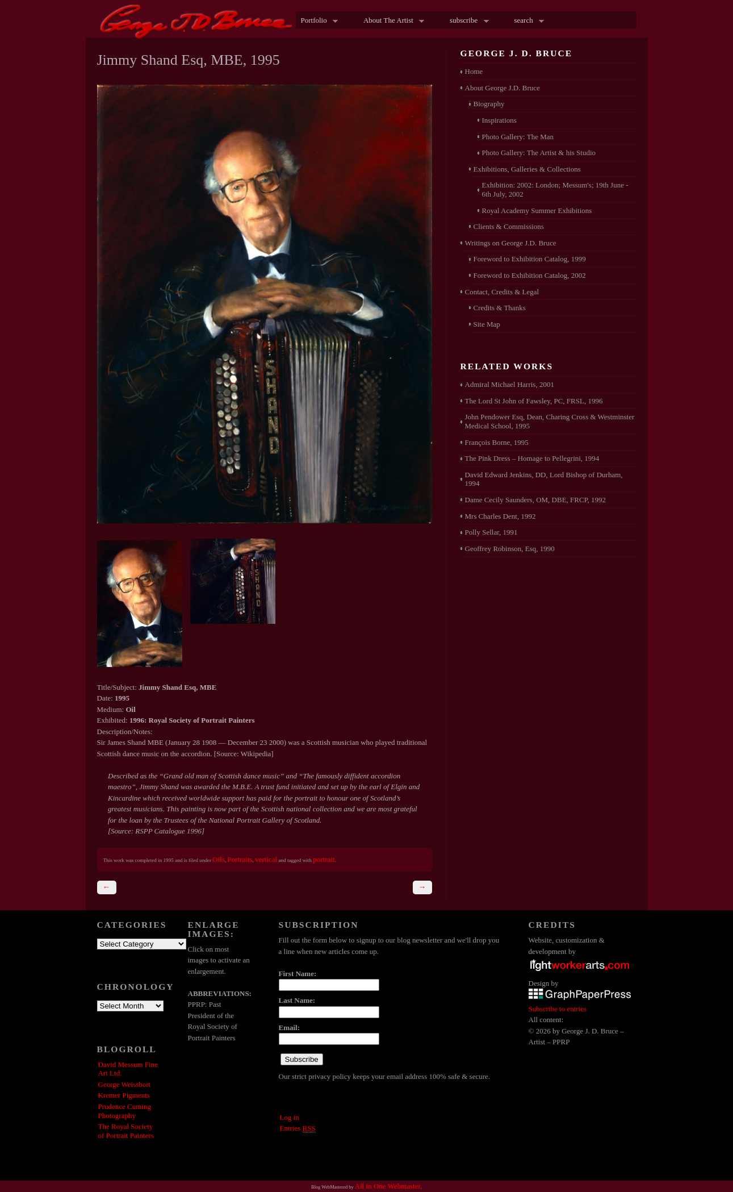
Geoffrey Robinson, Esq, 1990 (510, 548)
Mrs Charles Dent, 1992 (500, 516)
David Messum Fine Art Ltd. (128, 1069)
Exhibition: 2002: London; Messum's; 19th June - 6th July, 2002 (555, 189)
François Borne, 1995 (497, 442)
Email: (289, 1027)
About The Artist (391, 21)
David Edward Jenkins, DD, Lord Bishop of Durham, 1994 (544, 479)
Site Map (487, 324)
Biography (489, 103)
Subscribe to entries (558, 1009)
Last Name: (297, 1000)
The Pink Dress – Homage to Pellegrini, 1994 (532, 458)
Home (474, 71)
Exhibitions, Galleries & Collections (527, 169)
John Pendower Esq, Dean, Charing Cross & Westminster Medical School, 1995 (550, 421)
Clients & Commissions (509, 226)
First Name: (298, 973)
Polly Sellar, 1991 (491, 532)
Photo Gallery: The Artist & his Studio (539, 152)
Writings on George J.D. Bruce (510, 243)
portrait (323, 859)
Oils (218, 859)
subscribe (467, 21)
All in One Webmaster (388, 1186)
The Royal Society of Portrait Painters (126, 1131)
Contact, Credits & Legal (502, 291)
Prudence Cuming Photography (125, 1111)
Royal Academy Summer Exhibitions (537, 210)
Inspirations (499, 120)
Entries (298, 1128)
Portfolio (317, 21)
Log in (289, 1117)
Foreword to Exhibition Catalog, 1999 (530, 259)
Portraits (240, 859)
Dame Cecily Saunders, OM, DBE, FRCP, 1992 (535, 499)
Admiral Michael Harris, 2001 (509, 384)
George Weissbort (124, 1084)
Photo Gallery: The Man (518, 136)
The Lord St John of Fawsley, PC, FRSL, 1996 (534, 401)
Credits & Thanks (500, 307)
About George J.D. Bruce (502, 88)
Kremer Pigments (124, 1095)
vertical (266, 859)
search (526, 21)
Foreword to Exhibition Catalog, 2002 (530, 275)
